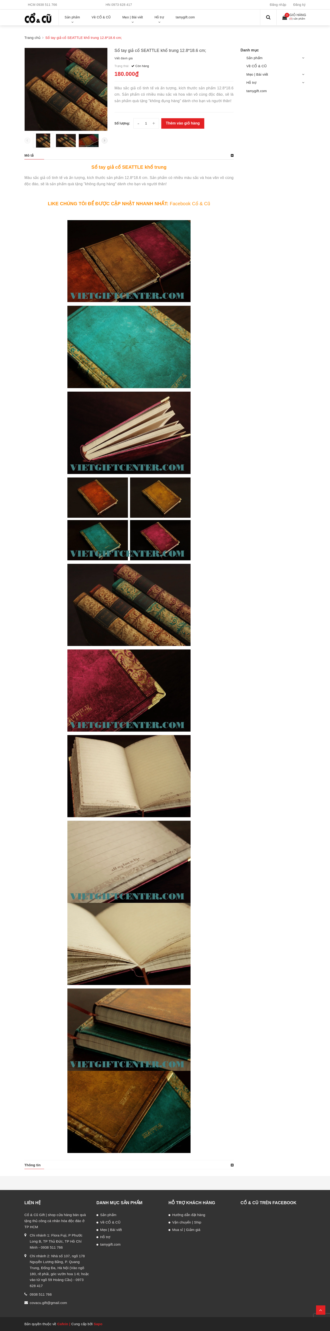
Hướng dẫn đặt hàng (188, 1215)
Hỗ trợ (251, 82)
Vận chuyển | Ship (186, 1222)
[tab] (129, 155)
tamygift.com (256, 91)
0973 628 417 (121, 5)
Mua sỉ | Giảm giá (186, 1230)
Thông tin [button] (32, 1165)
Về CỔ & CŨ (256, 66)
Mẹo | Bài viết (257, 74)
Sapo (98, 1324)
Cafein (62, 1324)
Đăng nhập (278, 5)
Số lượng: (122, 123)
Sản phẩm (254, 58)
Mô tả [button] (29, 155)
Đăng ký (299, 5)
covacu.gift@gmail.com (48, 1303)
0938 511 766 (46, 5)
